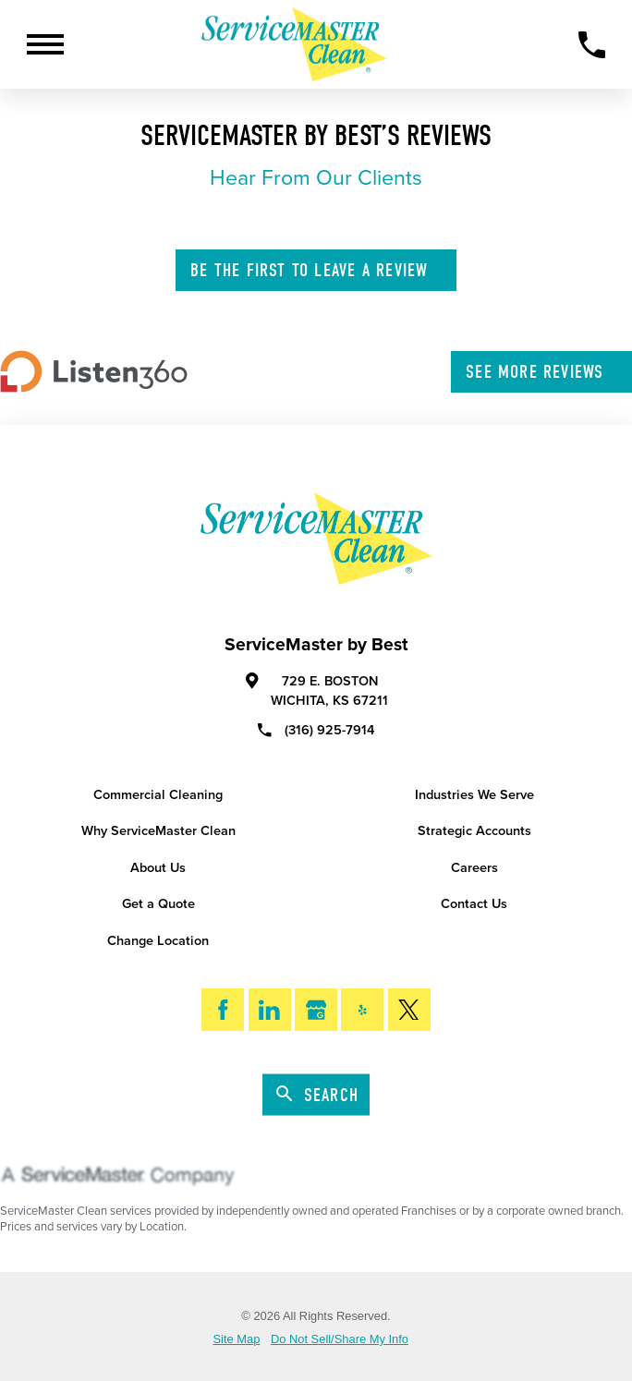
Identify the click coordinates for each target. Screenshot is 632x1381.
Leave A (317, 270)
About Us (158, 868)
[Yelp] (362, 1009)
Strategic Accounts (474, 831)
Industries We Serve (474, 795)
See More (543, 371)
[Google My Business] (316, 1009)
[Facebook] (222, 1009)
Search (317, 1095)
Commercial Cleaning (158, 795)
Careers (474, 868)
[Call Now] (591, 44)
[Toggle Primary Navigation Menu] (45, 44)
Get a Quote (158, 904)
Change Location (158, 941)
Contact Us (474, 904)
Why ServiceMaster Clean (158, 831)
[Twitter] (409, 1009)
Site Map (236, 1340)
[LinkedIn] (270, 1009)
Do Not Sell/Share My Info (339, 1340)
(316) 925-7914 (316, 729)
